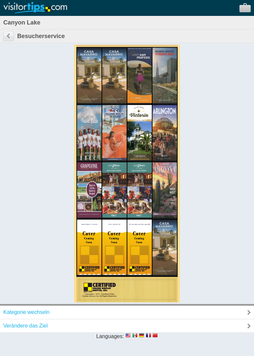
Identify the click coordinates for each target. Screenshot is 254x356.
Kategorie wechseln (26, 312)
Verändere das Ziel (25, 326)
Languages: (110, 336)
